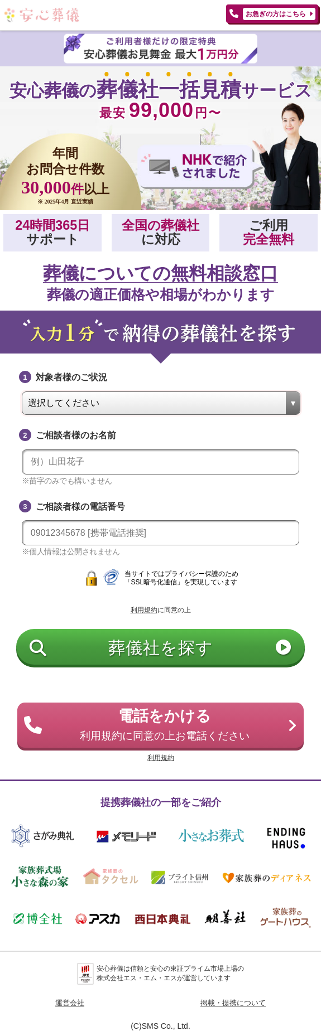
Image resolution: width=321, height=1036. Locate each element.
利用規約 (144, 610)
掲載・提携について (233, 1003)
